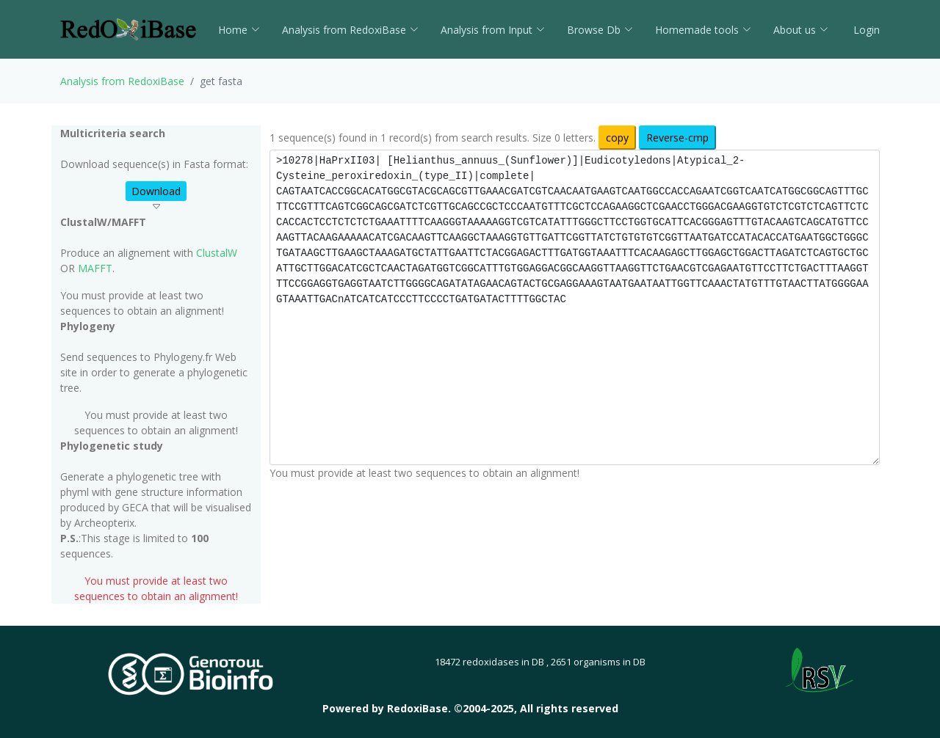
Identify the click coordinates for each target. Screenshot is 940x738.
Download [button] (156, 191)
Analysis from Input (493, 30)
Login (865, 30)
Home (239, 30)
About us (800, 30)
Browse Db (600, 30)
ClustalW (216, 253)
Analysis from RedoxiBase (122, 81)
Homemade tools (703, 30)
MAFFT (95, 268)
